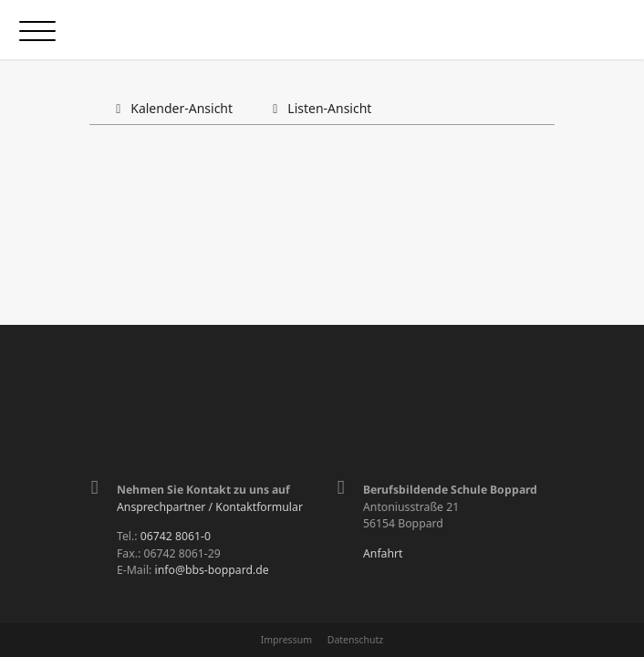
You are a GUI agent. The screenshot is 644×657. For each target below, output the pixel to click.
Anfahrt (383, 553)
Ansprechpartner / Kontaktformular (210, 507)
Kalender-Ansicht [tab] (171, 108)
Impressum (286, 639)
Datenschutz (355, 639)
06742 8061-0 (175, 536)
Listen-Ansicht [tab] (318, 108)
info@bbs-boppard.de (212, 570)
